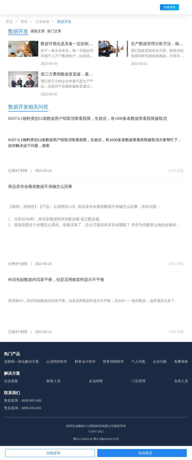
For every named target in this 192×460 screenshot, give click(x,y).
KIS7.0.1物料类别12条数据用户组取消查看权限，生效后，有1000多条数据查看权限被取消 (87, 118)
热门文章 (54, 31)
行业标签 (43, 22)
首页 (9, 22)
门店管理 (139, 381)
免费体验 (170, 7)
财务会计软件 (85, 361)
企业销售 (96, 381)
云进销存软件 (56, 361)
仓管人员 (181, 381)
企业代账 (160, 361)
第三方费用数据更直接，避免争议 (67, 74)
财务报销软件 (113, 361)
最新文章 (38, 31)
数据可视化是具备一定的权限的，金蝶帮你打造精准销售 (67, 44)
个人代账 (138, 361)
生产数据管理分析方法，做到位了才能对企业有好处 (157, 44)
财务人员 (53, 381)
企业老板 (11, 381)
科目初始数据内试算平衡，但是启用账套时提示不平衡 (56, 279)
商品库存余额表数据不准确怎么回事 (40, 186)
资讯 (24, 22)
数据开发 (18, 31)
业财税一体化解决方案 (21, 361)
